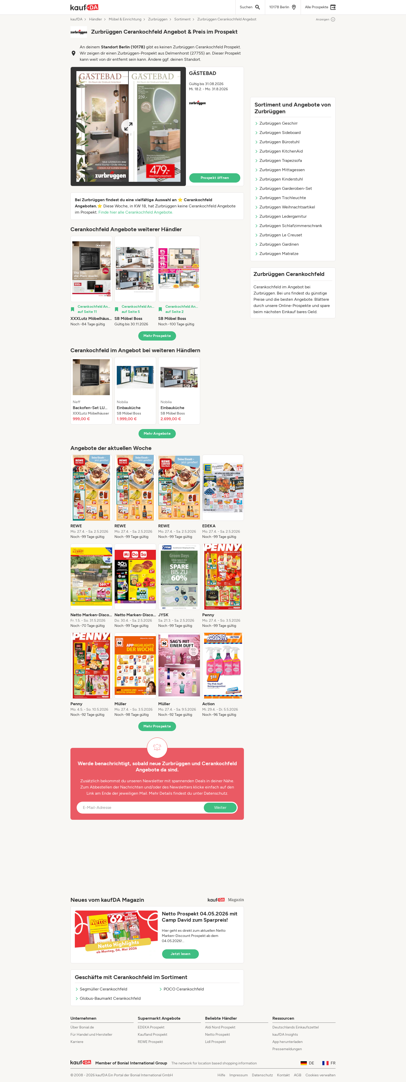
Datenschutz (215, 793)
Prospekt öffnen (215, 178)
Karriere (76, 1042)
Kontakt (283, 1075)
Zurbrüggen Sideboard (278, 132)
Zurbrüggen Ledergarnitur (281, 216)
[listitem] (91, 281)
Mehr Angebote (157, 433)
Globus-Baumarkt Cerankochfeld (108, 998)
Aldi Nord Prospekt (220, 1027)
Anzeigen (326, 19)
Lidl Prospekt (215, 1042)
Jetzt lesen (180, 954)
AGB (297, 1075)
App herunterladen (287, 1042)
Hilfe (221, 1075)
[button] (157, 126)
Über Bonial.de (82, 1027)
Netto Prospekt (217, 1034)
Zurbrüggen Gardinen (277, 244)
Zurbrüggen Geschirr (276, 123)
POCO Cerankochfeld (181, 989)
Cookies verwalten (321, 1075)
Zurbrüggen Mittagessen (280, 169)
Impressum (238, 1075)
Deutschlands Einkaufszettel (295, 1027)
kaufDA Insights (285, 1034)
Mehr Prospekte (157, 336)
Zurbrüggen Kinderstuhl (279, 179)
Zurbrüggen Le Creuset (278, 234)
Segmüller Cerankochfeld (101, 989)
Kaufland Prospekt (152, 1034)
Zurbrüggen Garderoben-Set (283, 188)
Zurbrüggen (158, 19)
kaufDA (76, 19)
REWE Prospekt (150, 1042)
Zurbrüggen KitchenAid (279, 151)
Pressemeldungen (287, 1049)
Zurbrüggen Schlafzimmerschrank (288, 225)
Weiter (220, 807)
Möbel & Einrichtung (125, 19)
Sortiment (182, 19)
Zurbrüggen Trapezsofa (278, 160)
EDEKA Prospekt (151, 1027)
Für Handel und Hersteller (91, 1034)
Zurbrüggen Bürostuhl (277, 141)
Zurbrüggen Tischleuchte (280, 197)
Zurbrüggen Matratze (277, 253)
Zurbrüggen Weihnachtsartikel (285, 207)
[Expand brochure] (128, 126)
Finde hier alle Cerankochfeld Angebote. (135, 212)
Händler (95, 19)
